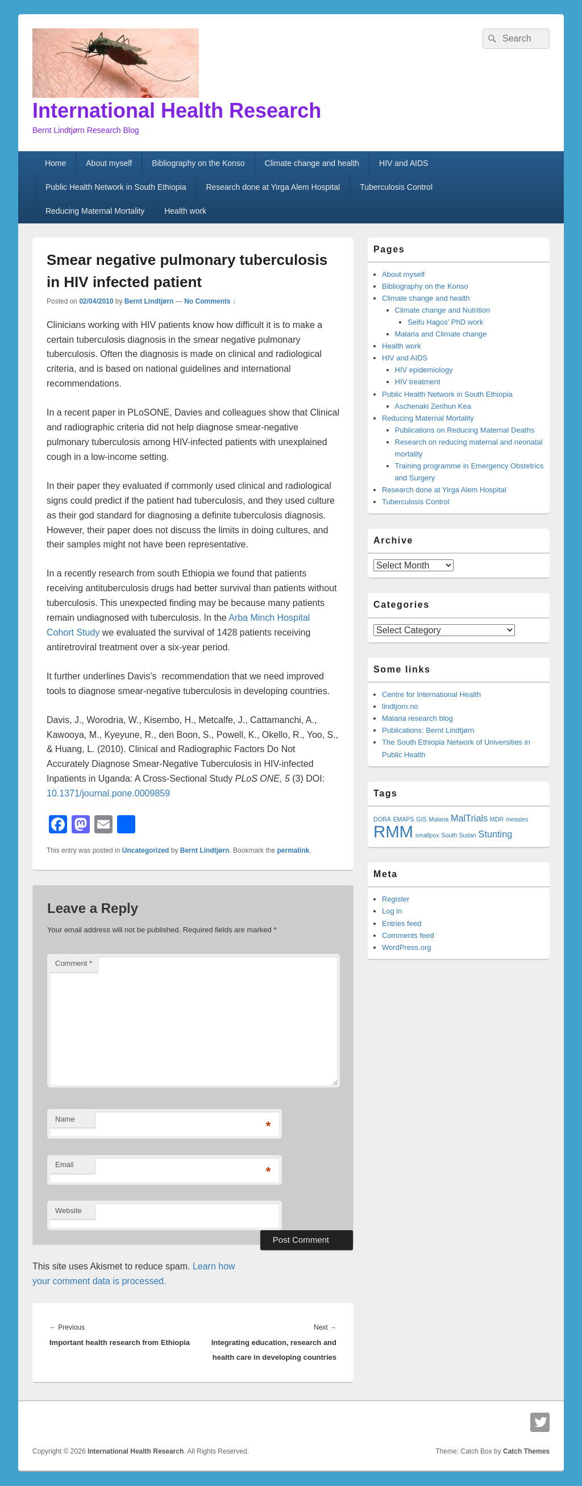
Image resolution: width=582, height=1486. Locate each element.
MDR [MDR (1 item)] (497, 819)
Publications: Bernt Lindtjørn (428, 730)
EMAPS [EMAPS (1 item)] (403, 819)
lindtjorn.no (400, 706)
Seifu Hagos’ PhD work (445, 322)
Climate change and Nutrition (442, 310)
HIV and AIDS (403, 163)
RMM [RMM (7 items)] (393, 831)
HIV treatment (417, 381)
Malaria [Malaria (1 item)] (438, 819)
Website (68, 1210)
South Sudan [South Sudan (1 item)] (458, 835)
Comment (73, 963)
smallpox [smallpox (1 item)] (427, 835)
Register (395, 899)
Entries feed (401, 923)
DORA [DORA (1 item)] (382, 819)
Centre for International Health (431, 694)
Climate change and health (312, 163)
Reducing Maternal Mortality (94, 210)
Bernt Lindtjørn (149, 301)
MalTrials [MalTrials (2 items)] (469, 818)
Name (65, 1119)
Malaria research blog (417, 718)
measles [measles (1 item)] (517, 819)
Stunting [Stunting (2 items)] (496, 834)
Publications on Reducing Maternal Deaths (465, 430)
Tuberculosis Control (396, 187)
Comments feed (408, 935)
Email (64, 1164)
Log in (392, 911)
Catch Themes (526, 1451)
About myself (109, 163)
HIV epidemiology (424, 370)
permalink (293, 850)
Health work (185, 210)
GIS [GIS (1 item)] (421, 819)
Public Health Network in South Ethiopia (115, 187)
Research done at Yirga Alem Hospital (273, 187)
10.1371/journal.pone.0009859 (108, 793)
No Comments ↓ (210, 301)
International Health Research (176, 110)
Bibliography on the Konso (198, 163)
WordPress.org (406, 947)
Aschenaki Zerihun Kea (433, 406)
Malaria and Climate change (441, 334)
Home (55, 163)
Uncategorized (145, 850)
